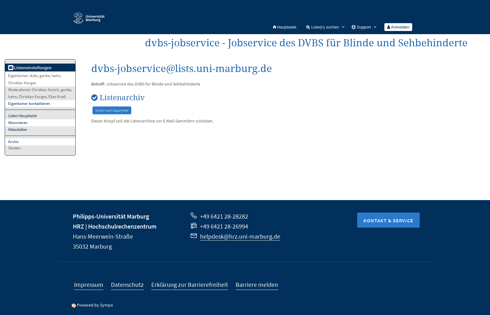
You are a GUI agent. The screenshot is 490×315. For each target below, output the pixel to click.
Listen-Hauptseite (22, 115)
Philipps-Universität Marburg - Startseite (89, 15)
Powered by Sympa (95, 305)
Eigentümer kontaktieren (29, 103)
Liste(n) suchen (322, 27)
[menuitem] (285, 27)
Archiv (13, 141)
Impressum (88, 284)
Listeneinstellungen (30, 67)
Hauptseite (285, 27)
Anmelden (398, 27)
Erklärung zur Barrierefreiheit (189, 284)
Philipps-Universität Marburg (111, 216)
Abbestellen (17, 129)
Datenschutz (127, 284)
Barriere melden (257, 284)
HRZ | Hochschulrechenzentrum (115, 226)
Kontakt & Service (388, 220)
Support (361, 27)
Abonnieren (18, 122)
